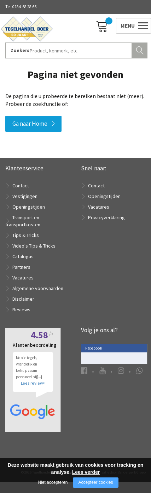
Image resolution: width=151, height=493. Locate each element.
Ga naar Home (29, 124)
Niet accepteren (53, 482)
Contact (20, 185)
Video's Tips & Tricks (34, 246)
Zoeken (140, 49)
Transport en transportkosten (22, 221)
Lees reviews (32, 392)
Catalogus (23, 256)
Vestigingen (24, 196)
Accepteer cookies (95, 482)
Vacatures (23, 277)
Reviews (21, 309)
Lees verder (86, 472)
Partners (21, 267)
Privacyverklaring (106, 217)
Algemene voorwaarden (37, 288)
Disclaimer (23, 299)
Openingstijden (28, 207)
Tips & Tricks (25, 235)
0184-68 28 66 (24, 6)
